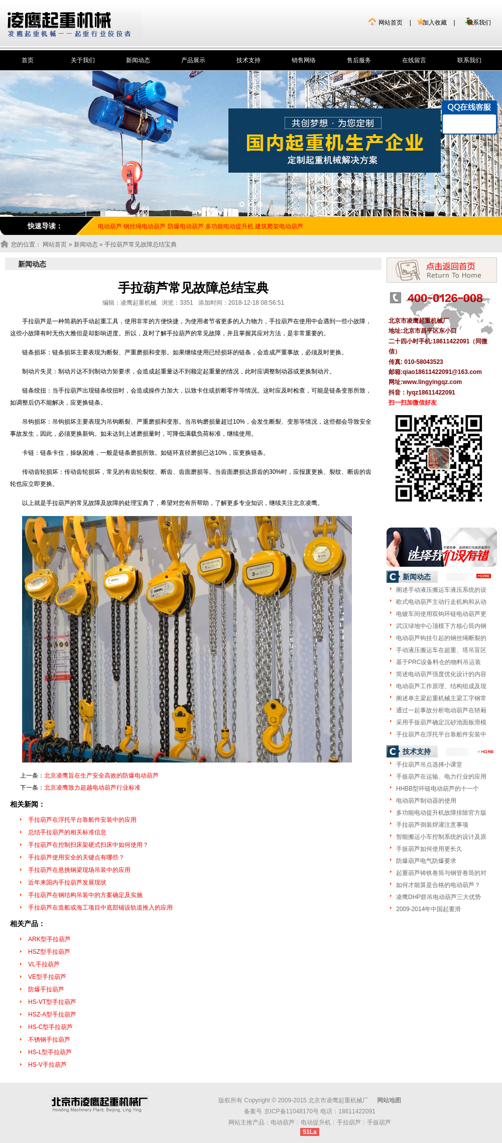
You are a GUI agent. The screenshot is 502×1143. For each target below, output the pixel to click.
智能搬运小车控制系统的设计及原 (441, 836)
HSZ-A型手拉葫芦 (52, 1014)
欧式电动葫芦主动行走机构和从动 (441, 601)
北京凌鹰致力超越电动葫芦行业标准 (92, 787)
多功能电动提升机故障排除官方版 (441, 812)
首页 (28, 60)
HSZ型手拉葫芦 (49, 951)
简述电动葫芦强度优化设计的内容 (441, 674)
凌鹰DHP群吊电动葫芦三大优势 (438, 897)
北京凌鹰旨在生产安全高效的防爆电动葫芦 (101, 775)
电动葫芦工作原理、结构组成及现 (441, 686)
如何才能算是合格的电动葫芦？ (438, 884)
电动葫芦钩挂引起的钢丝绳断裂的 (441, 638)
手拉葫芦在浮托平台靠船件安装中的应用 (82, 819)
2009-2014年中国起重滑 (428, 909)
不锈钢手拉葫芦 (49, 1039)
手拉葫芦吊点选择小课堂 (429, 764)
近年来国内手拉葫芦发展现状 (67, 882)
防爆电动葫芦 (186, 226)
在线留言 (414, 60)
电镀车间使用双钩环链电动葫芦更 (441, 613)
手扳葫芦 (379, 1122)
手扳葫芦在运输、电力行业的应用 (441, 776)
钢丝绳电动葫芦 (144, 226)
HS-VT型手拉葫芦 (52, 1001)
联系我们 (479, 22)
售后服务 (359, 60)
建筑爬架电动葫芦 (279, 226)
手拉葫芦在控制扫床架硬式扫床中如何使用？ (88, 844)
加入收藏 (435, 22)
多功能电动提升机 (229, 226)
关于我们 (83, 60)
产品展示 (193, 60)
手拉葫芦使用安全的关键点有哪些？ (76, 857)
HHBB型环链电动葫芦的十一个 (437, 788)
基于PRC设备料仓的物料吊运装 (438, 662)
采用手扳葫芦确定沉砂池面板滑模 (441, 722)
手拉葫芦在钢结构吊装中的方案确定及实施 (85, 895)
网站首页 (391, 22)
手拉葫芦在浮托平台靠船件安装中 (441, 734)
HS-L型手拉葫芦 (50, 1052)
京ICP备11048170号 (291, 1111)
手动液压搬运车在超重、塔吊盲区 (441, 650)
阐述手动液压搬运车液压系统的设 (441, 589)
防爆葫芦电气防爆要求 (426, 860)
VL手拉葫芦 (44, 964)
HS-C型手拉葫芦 (50, 1027)
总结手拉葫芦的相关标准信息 (67, 832)
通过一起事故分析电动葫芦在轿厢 (441, 710)
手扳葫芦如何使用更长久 (429, 848)
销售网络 (304, 60)
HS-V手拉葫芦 (47, 1064)
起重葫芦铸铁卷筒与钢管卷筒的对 (441, 872)
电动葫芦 (283, 1122)
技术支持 (248, 60)
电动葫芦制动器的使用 (426, 800)
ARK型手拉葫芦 (49, 939)
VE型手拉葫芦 (47, 976)
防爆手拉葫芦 (46, 989)
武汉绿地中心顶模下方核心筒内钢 (441, 625)
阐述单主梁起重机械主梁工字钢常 (441, 698)
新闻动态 (138, 60)
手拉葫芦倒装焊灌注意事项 (432, 824)
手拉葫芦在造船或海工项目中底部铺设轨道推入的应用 (100, 907)
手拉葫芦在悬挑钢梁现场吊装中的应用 (79, 869)
